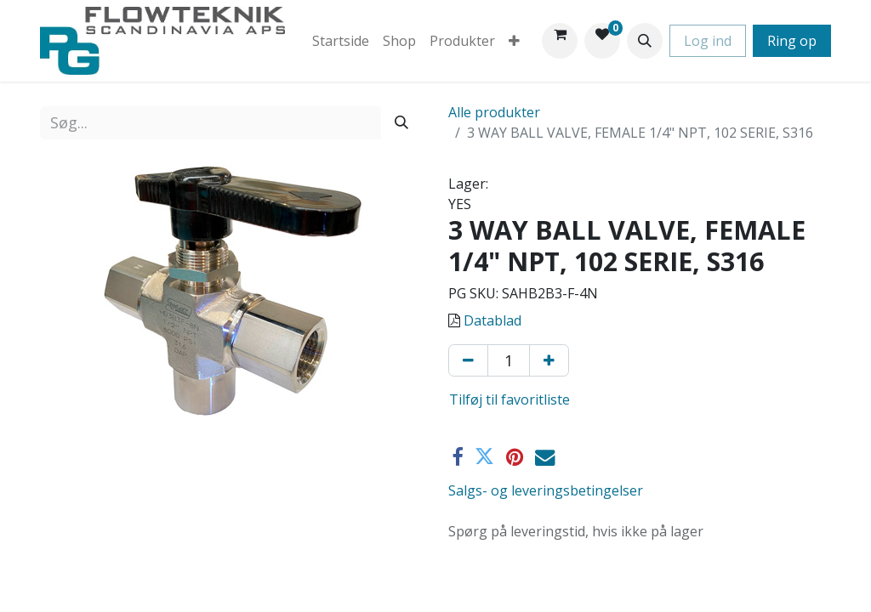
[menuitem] (340, 41)
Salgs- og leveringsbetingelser (545, 490)
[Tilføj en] (549, 360)
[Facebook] (457, 457)
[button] (645, 41)
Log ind (708, 40)
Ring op (792, 40)
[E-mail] (545, 457)
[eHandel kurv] (560, 41)
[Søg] (401, 122)
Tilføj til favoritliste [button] (509, 399)
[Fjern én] (468, 360)
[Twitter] (484, 457)
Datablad (492, 320)
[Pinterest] (514, 457)
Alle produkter (494, 112)
